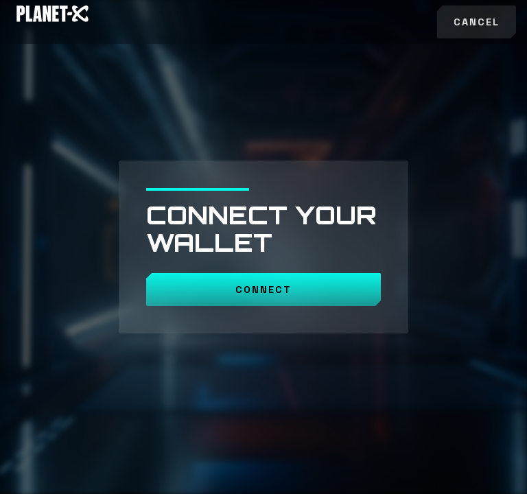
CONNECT (263, 289)
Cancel (477, 22)
